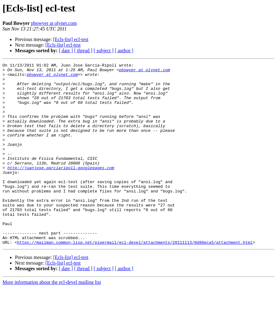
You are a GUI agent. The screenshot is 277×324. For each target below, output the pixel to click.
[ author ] (124, 50)
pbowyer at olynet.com (54, 23)
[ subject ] (104, 50)
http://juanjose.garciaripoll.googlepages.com (60, 189)
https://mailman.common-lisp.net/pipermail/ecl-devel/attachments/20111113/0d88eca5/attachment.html (135, 278)
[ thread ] (83, 50)
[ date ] (66, 50)
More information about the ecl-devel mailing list (51, 318)
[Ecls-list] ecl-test (70, 39)
